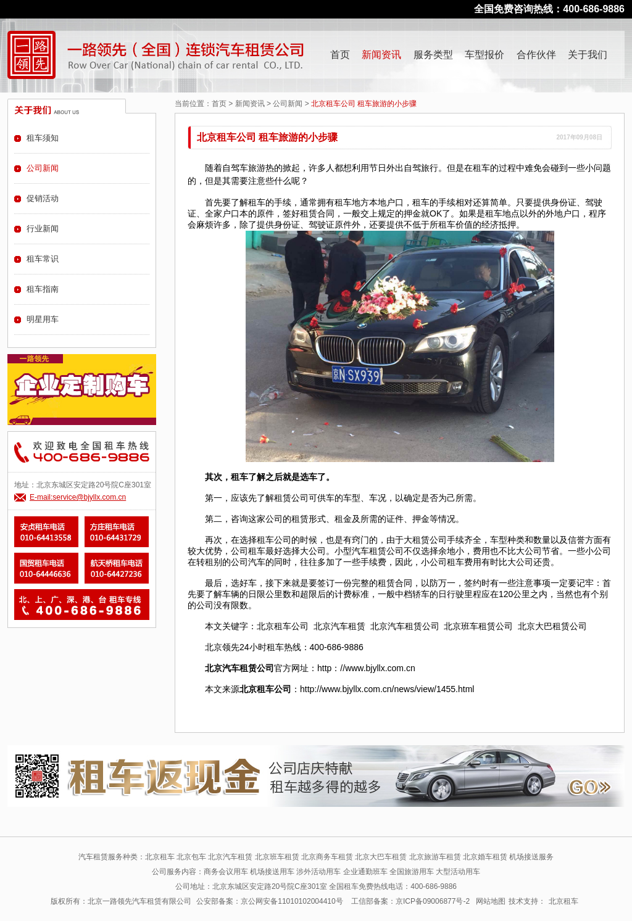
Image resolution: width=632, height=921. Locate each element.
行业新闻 (43, 228)
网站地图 (490, 901)
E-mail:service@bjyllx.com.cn (78, 497)
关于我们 (587, 54)
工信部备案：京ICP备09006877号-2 (410, 901)
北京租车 (563, 901)
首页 (340, 54)
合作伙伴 (536, 54)
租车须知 (43, 137)
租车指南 (43, 289)
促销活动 (43, 198)
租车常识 (43, 258)
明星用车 (43, 319)
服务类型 (433, 54)
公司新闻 (287, 103)
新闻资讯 (381, 54)
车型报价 (484, 54)
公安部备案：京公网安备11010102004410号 (269, 901)
